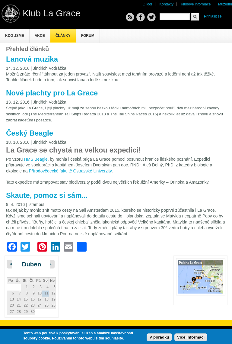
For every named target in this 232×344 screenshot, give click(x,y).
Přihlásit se (213, 16)
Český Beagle (29, 133)
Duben (31, 264)
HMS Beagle (36, 159)
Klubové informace (196, 4)
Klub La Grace (52, 13)
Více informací (191, 337)
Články (63, 36)
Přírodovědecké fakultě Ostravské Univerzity (70, 171)
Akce (40, 36)
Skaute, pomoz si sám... (47, 195)
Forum (87, 36)
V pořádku (159, 337)
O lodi (147, 4)
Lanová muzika (32, 59)
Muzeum (225, 4)
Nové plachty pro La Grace (52, 93)
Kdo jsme (14, 36)
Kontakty (166, 4)
